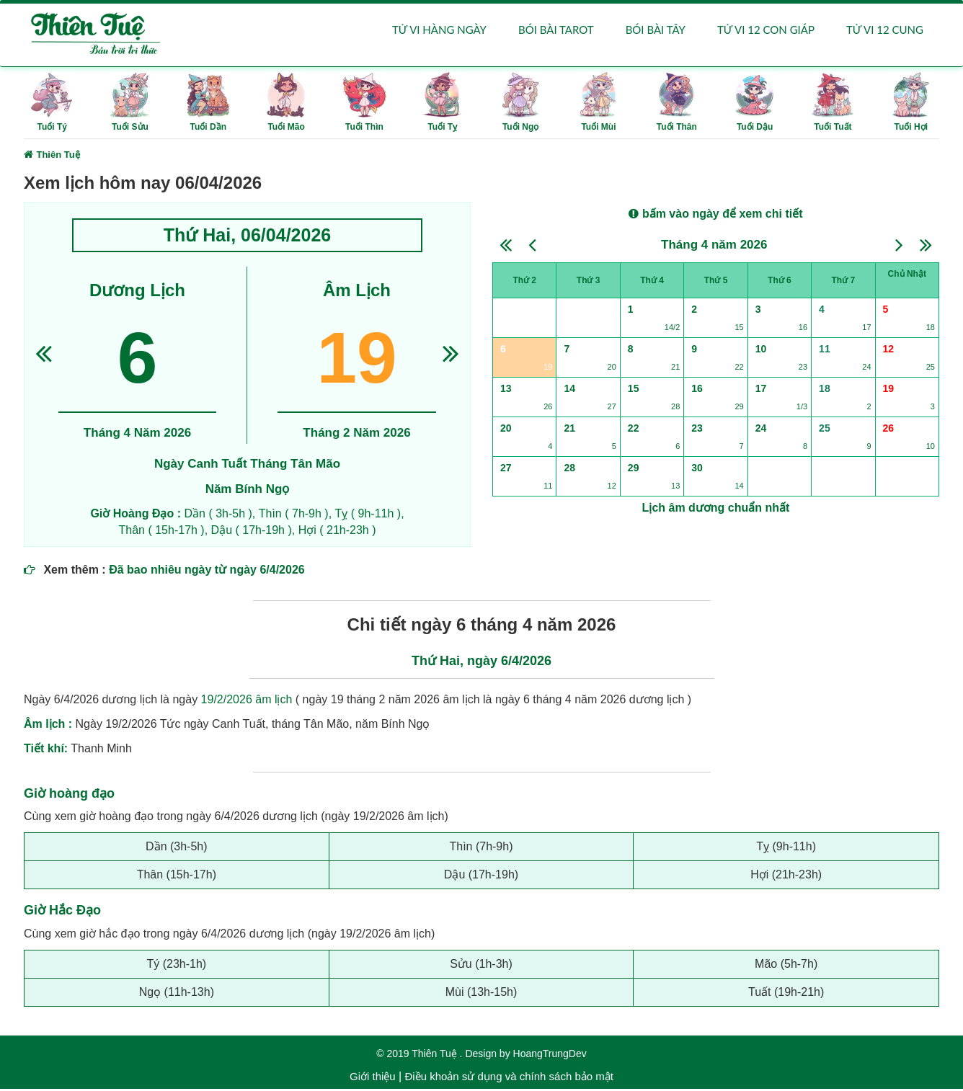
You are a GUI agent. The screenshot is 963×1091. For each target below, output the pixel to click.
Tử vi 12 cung (884, 30)
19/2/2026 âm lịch (247, 701)
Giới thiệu (373, 1078)
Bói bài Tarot (556, 30)
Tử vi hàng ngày (439, 30)
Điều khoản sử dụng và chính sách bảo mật (508, 1078)
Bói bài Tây (655, 30)
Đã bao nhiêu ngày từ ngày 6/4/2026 (207, 571)
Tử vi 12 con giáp (766, 30)
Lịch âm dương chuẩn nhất (716, 510)
